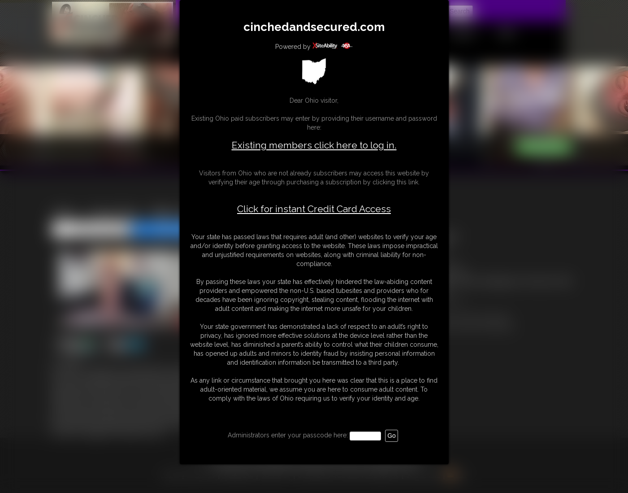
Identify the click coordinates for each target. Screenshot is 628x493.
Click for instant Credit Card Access (314, 209)
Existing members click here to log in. (314, 145)
